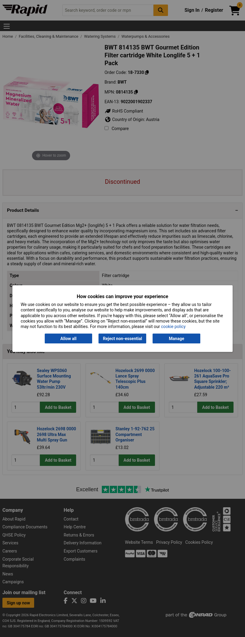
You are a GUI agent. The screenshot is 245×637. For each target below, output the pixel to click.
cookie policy (173, 326)
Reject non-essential (122, 338)
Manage (176, 338)
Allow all (68, 338)
